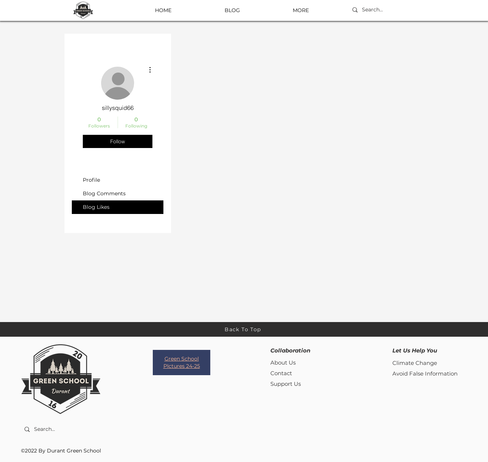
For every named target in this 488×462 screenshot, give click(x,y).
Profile (91, 180)
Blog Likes (96, 207)
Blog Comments (104, 193)
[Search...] (385, 10)
